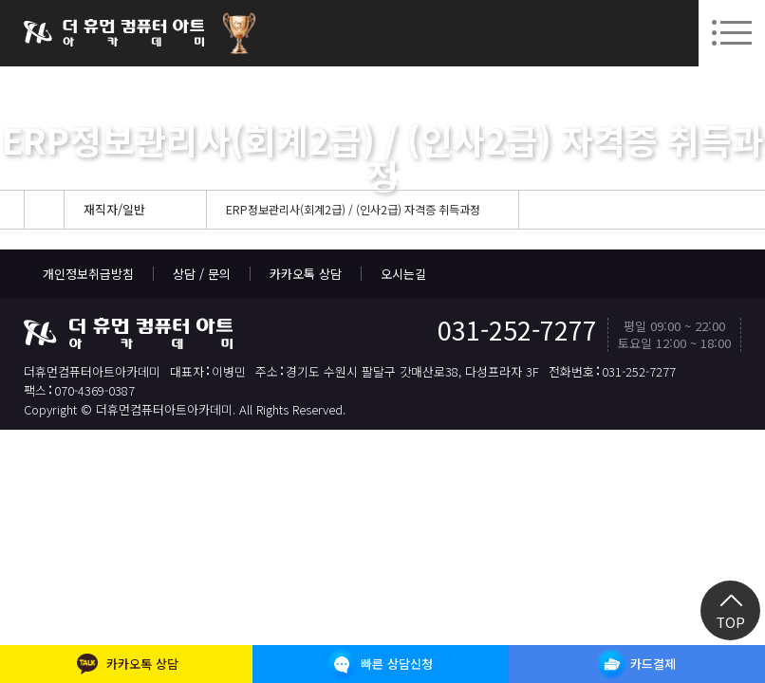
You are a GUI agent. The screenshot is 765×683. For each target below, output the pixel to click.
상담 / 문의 (202, 274)
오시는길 (403, 274)
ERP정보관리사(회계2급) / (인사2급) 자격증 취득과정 (353, 209)
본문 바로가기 (0, 0)
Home (44, 210)
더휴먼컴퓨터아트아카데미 (114, 33)
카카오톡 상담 (306, 274)
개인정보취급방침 (88, 274)
